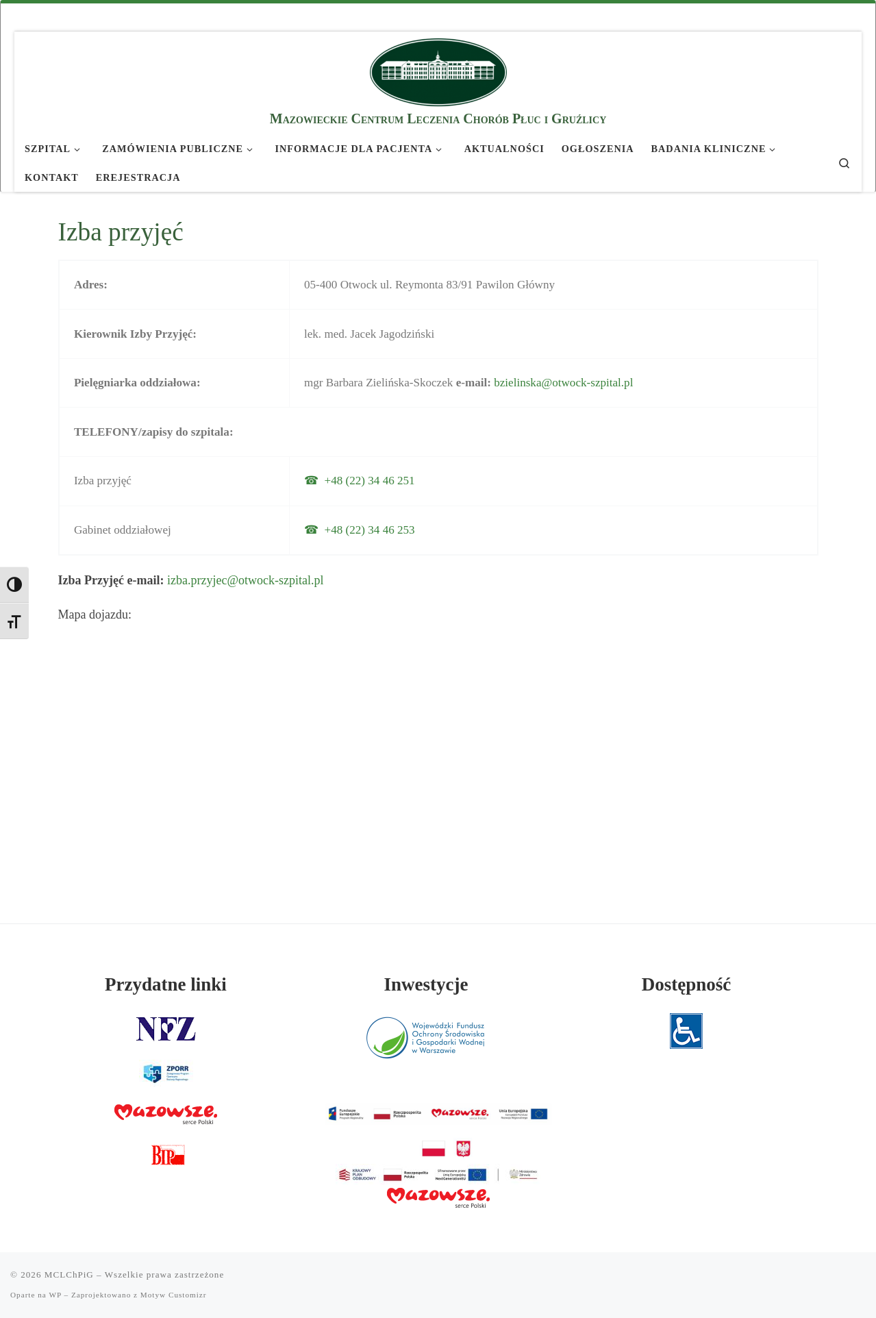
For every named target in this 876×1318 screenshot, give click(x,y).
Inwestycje (426, 984)
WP (55, 1295)
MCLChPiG (69, 1274)
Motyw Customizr (173, 1295)
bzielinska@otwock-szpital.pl (563, 382)
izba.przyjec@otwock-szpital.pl (245, 580)
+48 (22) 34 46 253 (370, 529)
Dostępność (686, 984)
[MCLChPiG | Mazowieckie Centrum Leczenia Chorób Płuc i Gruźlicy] (438, 70)
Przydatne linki (166, 984)
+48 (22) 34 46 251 (370, 480)
